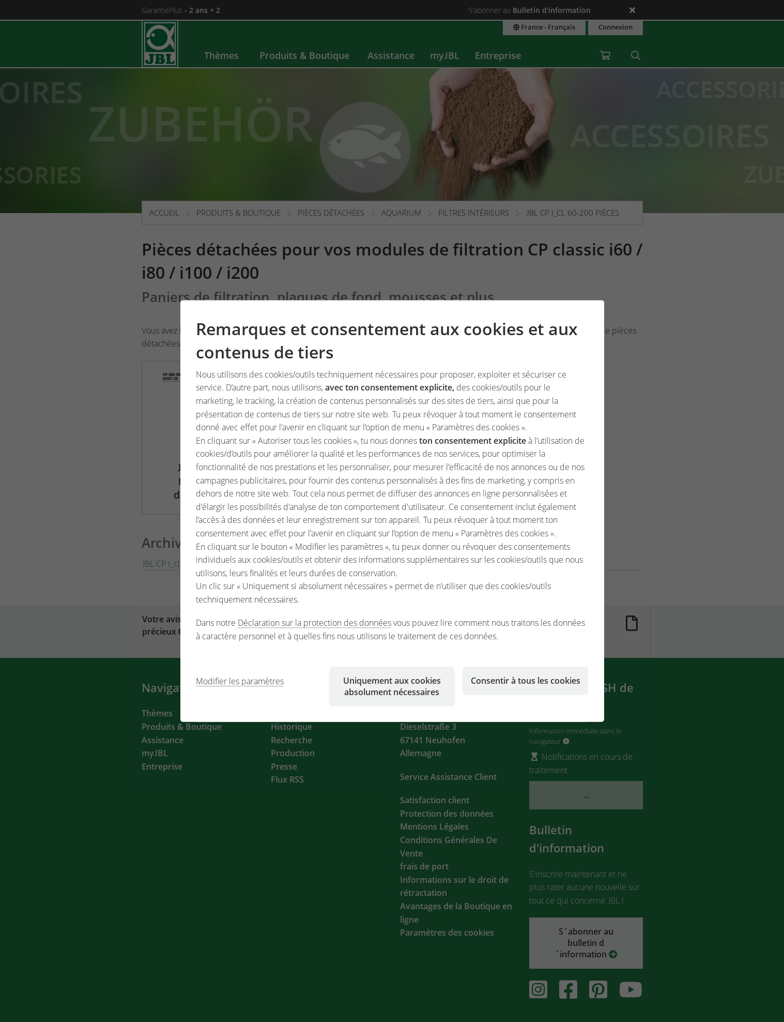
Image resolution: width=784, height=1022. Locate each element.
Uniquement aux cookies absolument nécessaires (392, 685)
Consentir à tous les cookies (525, 680)
